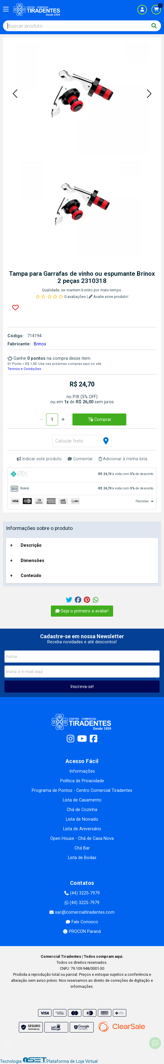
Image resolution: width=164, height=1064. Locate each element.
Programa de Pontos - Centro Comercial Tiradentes (82, 790)
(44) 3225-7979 (81, 893)
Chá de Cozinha (82, 809)
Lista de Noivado (82, 819)
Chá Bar (82, 848)
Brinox (40, 344)
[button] (14, 93)
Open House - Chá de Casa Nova (82, 838)
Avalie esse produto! (108, 296)
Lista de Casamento (82, 800)
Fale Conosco (82, 921)
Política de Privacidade (82, 780)
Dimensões (32, 560)
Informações (82, 771)
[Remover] (41, 419)
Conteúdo (31, 575)
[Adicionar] (63, 419)
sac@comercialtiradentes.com (81, 912)
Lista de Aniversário (82, 828)
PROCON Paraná (82, 931)
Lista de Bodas (82, 857)
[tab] (82, 475)
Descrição (31, 545)
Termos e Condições (24, 369)
